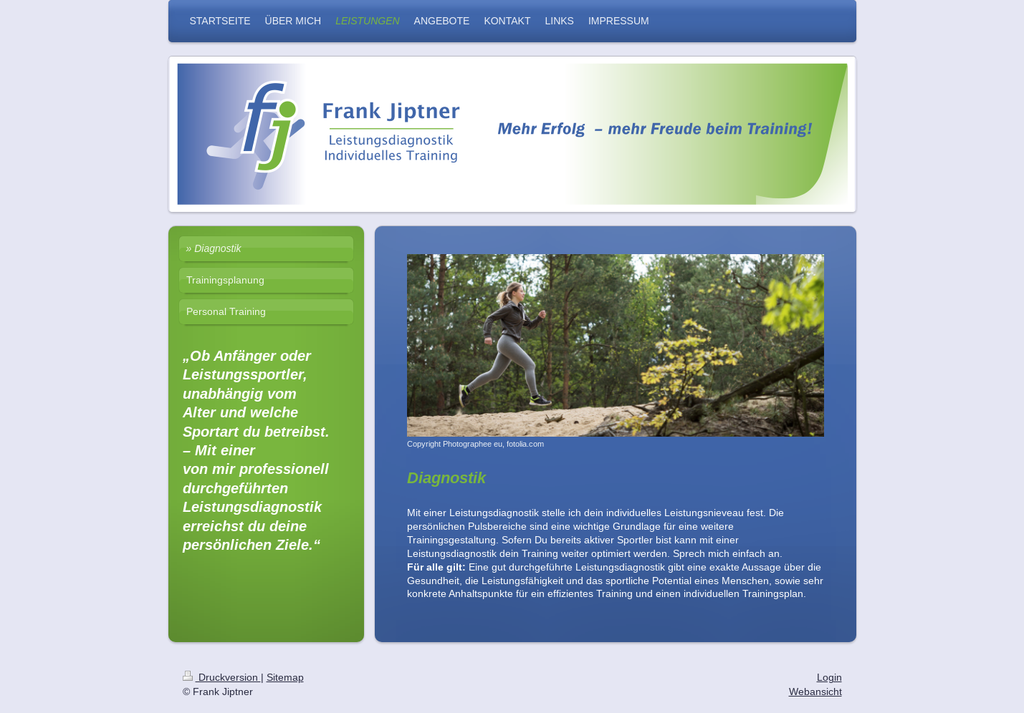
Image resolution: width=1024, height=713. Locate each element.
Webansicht (815, 691)
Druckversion (222, 677)
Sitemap (285, 677)
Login (829, 677)
